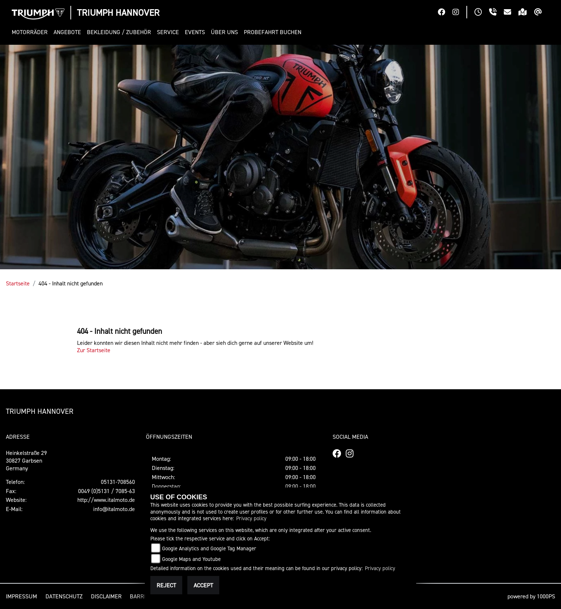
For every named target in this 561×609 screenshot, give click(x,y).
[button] (31, 32)
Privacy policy (251, 518)
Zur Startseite (93, 350)
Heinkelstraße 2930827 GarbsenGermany (26, 460)
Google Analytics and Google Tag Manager (209, 548)
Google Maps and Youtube (191, 559)
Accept (203, 585)
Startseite (18, 283)
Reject (166, 585)
